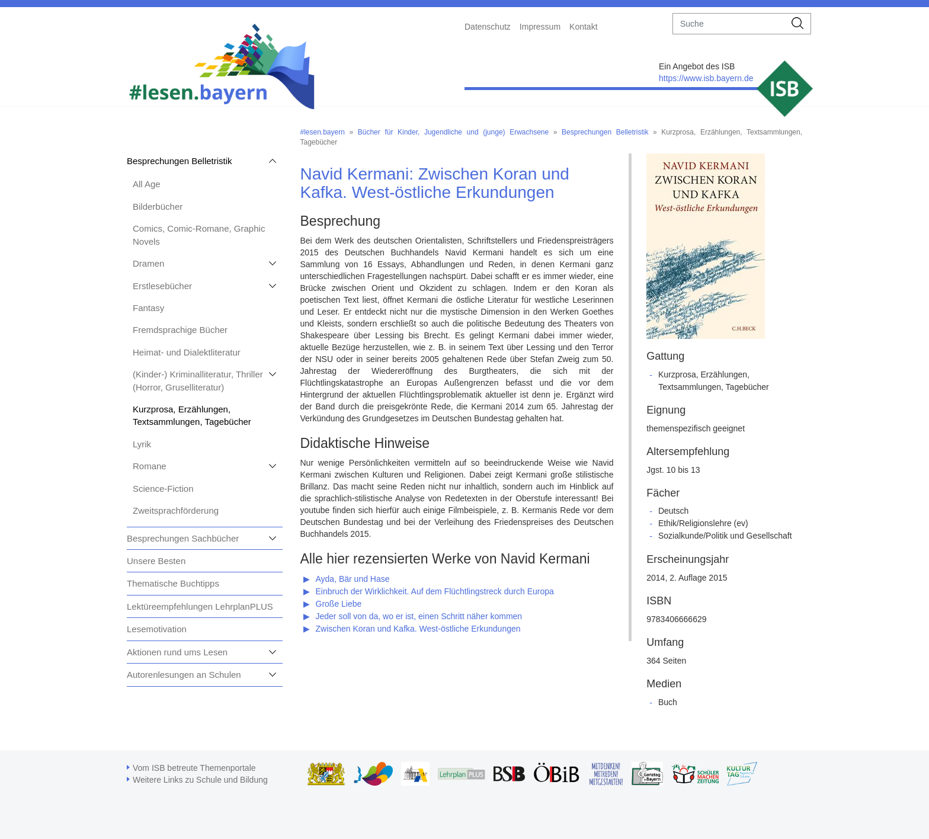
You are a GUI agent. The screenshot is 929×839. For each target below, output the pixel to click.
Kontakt (583, 26)
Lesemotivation (157, 629)
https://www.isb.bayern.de (706, 78)
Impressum (540, 26)
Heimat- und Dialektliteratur (187, 352)
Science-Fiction (163, 488)
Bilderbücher (157, 206)
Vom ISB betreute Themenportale (194, 768)
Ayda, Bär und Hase (353, 579)
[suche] (729, 24)
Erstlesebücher (162, 286)
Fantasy (148, 308)
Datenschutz (487, 26)
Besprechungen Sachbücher (183, 538)
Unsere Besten (156, 561)
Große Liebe (339, 604)
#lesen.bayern (322, 132)
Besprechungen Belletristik (179, 161)
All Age (147, 184)
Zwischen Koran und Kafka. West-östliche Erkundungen (418, 628)
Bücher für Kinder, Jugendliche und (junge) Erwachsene (453, 132)
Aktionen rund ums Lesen (177, 652)
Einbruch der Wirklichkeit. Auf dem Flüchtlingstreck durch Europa (435, 591)
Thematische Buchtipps (173, 583)
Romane (149, 466)
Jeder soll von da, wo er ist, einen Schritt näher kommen (419, 616)
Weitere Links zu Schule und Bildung (200, 779)
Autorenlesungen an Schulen (184, 675)
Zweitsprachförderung (176, 510)
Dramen (148, 263)
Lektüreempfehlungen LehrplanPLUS (200, 606)
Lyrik (142, 444)
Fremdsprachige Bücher (180, 330)
